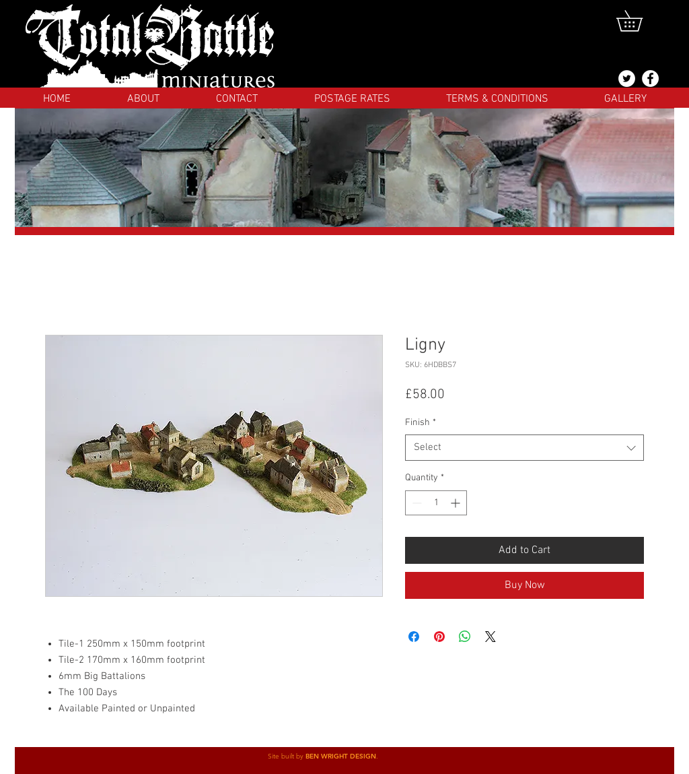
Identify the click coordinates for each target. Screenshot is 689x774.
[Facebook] (650, 78)
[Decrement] (415, 503)
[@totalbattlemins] (626, 78)
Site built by (286, 756)
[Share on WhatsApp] (465, 636)
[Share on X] (490, 636)
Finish (420, 422)
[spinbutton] (436, 503)
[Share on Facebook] (414, 636)
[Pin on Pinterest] (439, 636)
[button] (639, 21)
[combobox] (524, 447)
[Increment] (456, 503)
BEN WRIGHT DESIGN (340, 756)
